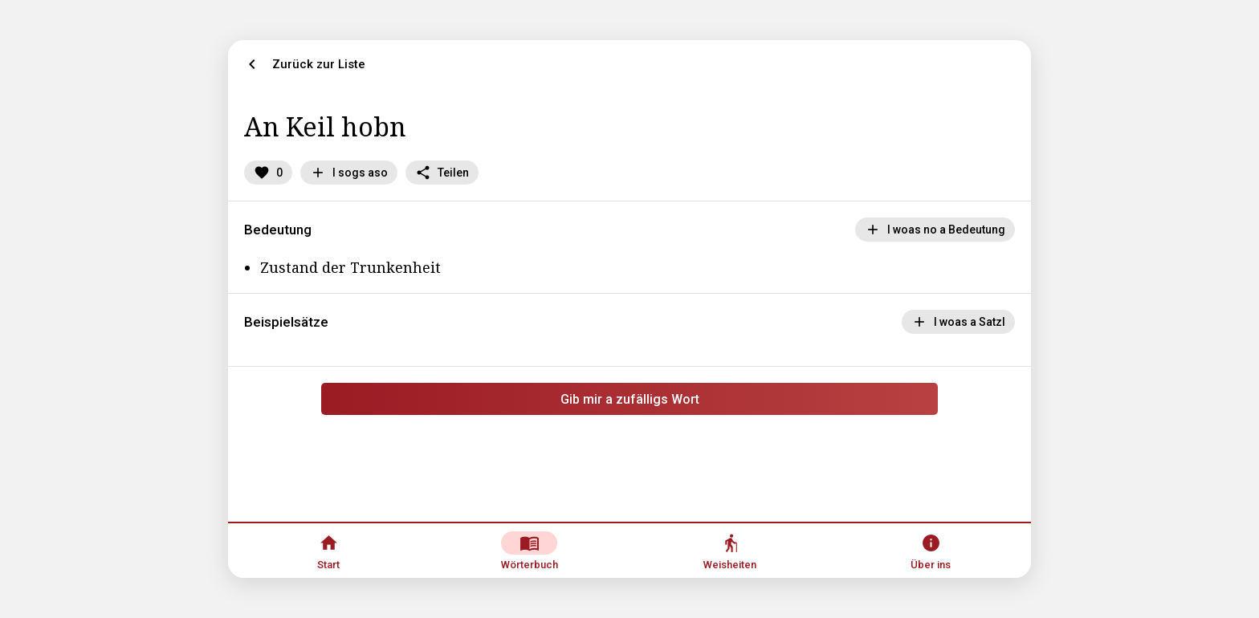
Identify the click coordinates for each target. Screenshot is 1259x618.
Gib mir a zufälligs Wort (629, 399)
